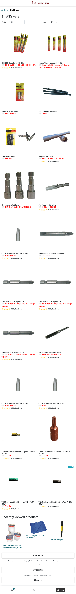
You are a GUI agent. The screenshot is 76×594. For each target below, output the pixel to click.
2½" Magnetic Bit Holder (47, 205)
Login (60, 590)
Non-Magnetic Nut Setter (10, 205)
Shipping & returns (29, 561)
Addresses (43, 575)
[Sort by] (16, 22)
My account (27, 575)
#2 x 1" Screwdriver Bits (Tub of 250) (15, 403)
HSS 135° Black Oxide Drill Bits (13, 63)
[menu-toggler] (4, 3)
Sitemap (10, 561)
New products (38, 565)
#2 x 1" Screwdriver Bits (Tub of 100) (15, 253)
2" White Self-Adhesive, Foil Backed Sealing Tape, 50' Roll (12, 547)
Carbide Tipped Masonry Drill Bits (51, 63)
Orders (36, 575)
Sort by (4, 22)
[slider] (8, 67)
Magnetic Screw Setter (10, 111)
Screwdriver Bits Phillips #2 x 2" (50, 302)
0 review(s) (18, 68)
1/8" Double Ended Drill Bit (48, 111)
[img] (12, 590)
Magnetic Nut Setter (46, 157)
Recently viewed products (60, 561)
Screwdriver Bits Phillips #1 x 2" (13, 302)
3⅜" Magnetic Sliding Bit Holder (50, 353)
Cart (50, 575)
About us (18, 561)
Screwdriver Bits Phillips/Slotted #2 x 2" (53, 253)
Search (48, 561)
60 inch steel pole (57, 540)
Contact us (40, 561)
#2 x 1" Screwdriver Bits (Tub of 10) (51, 403)
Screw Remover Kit (8, 157)
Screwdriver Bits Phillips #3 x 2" (13, 353)
